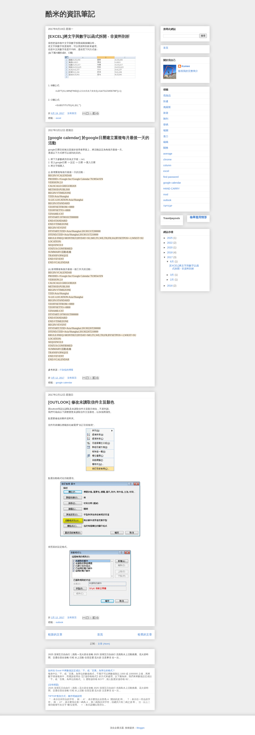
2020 (170, 247)
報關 (165, 130)
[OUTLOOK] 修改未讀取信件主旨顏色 (81, 402)
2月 (172, 279)
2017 (170, 257)
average (167, 153)
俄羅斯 (167, 107)
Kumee (186, 66)
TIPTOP (167, 206)
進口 (165, 136)
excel (58, 118)
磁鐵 (165, 142)
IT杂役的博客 (66, 369)
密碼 (165, 124)
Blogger (140, 727)
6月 (172, 261)
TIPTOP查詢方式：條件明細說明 (65, 696)
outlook (59, 622)
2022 (170, 242)
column (167, 165)
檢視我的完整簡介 (188, 71)
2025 (170, 237)
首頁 (100, 634)
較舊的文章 (145, 634)
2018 (170, 252)
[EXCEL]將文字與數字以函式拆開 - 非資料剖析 (89, 36)
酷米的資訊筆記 (70, 14)
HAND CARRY (171, 188)
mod (165, 194)
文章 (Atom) (104, 643)
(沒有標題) (53, 684)
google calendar (64, 382)
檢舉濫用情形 (198, 217)
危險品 (167, 95)
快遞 (165, 101)
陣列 (165, 118)
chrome (167, 159)
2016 (170, 285)
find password (170, 176)
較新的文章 (55, 634)
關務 (165, 147)
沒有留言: (72, 113)
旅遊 (165, 112)
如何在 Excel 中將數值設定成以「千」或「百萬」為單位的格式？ (81, 670)
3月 (172, 274)
